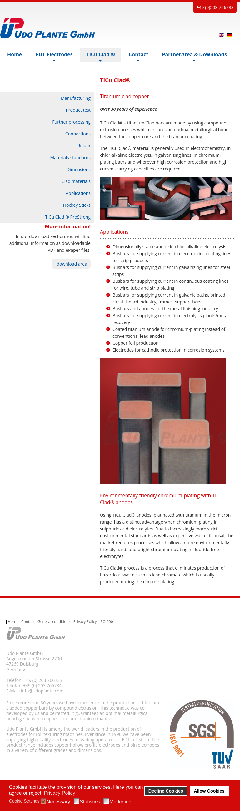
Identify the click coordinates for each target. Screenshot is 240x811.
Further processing (71, 122)
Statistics (90, 801)
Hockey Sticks (77, 205)
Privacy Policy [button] (59, 793)
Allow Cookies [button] (209, 790)
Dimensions (79, 169)
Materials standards (70, 157)
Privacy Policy (85, 622)
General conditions (54, 622)
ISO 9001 (107, 622)
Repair (84, 146)
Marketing (120, 801)
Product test (78, 110)
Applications (78, 193)
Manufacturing (76, 98)
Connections (78, 134)
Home (13, 622)
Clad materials (76, 181)
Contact (28, 622)
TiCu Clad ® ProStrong (68, 217)
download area (72, 264)
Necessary (58, 801)
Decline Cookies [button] (165, 790)
